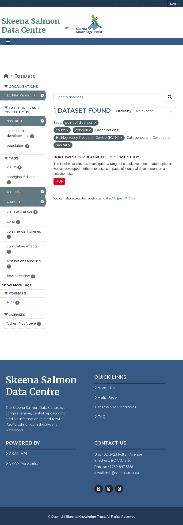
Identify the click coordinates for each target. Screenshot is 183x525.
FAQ (100, 416)
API (113, 198)
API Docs (129, 198)
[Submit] (170, 97)
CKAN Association (23, 463)
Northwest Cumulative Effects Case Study (96, 157)
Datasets (24, 76)
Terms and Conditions (115, 407)
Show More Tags (16, 285)
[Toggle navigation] (8, 41)
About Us (104, 388)
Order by (123, 111)
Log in (174, 3)
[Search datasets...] (108, 97)
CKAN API (16, 453)
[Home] (6, 76)
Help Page (105, 397)
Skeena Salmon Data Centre (30, 25)
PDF (59, 181)
